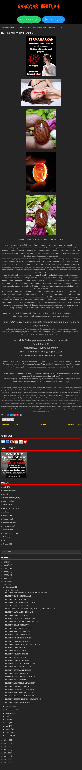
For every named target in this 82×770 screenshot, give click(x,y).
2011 (6, 762)
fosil (4, 487)
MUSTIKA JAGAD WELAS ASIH (17, 635)
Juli (7, 716)
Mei (7, 723)
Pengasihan (27, 27)
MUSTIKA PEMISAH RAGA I (16, 651)
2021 (6, 578)
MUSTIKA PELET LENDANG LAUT (18, 628)
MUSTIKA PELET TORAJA (15, 680)
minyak (5, 505)
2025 (6, 565)
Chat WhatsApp (29, 19)
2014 (6, 753)
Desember (10, 587)
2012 (6, 759)
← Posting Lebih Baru (9, 424)
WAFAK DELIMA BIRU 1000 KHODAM (20, 676)
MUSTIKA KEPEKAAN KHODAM (18, 670)
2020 (6, 581)
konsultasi (7, 501)
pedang (6, 512)
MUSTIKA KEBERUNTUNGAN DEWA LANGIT (23, 699)
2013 (6, 756)
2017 (6, 743)
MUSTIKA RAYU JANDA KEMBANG (19, 612)
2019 (6, 584)
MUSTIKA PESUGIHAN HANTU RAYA (20, 602)
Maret (8, 729)
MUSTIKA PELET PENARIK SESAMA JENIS (22, 622)
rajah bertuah (8, 533)
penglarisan (7, 523)
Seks (5, 537)
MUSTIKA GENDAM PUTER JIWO (18, 667)
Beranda (5, 27)
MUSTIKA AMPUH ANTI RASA (17, 660)
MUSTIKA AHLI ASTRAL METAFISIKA (20, 683)
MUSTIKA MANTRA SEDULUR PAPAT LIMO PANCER (26, 593)
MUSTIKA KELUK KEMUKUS (17, 625)
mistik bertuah (8, 508)
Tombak (6, 544)
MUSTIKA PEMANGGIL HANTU (17, 641)
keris (5, 494)
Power (5, 530)
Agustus (9, 713)
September (10, 710)
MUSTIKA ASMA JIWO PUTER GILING (20, 664)
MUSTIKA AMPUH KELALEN (16, 615)
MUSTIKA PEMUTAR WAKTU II (17, 673)
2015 (6, 750)
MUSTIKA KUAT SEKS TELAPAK (18, 596)
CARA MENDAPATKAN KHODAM (18, 606)
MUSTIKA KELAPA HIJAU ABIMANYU (20, 618)
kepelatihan (7, 491)
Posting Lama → (74, 424)
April (8, 726)
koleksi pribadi (16, 27)
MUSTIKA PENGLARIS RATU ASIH (18, 638)
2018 (6, 740)
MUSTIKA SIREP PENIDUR (16, 647)
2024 (6, 568)
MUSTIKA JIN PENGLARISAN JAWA (19, 689)
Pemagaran (7, 515)
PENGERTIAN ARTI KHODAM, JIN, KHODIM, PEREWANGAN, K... (30, 609)
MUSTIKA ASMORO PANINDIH (17, 702)
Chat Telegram (53, 19)
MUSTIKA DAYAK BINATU (15, 657)
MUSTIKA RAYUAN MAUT (15, 599)
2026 (6, 562)
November (10, 590)
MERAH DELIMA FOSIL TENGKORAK (19, 696)
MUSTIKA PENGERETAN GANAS (18, 686)
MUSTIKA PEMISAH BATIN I (16, 654)
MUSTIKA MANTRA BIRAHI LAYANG (17, 32)
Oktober (9, 707)
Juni (7, 719)
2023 (6, 572)
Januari (9, 736)
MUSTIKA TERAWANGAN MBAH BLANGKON (23, 644)
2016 (6, 746)
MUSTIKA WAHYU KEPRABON (17, 631)
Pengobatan (7, 526)
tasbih (5, 540)
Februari (9, 732)
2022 (6, 575)
